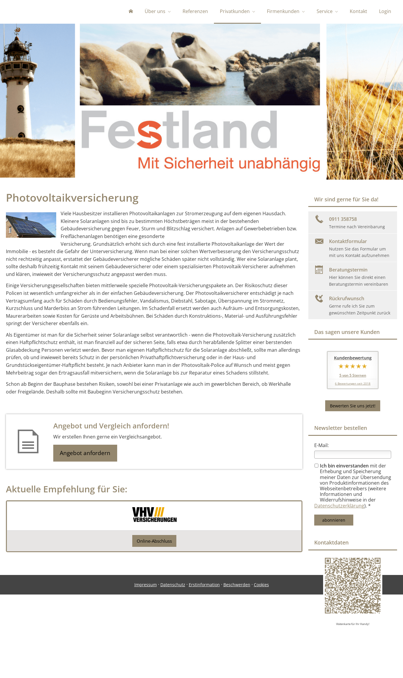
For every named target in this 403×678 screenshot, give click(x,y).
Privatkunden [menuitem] (235, 11)
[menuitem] (131, 12)
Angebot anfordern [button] (86, 454)
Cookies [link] (261, 653)
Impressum (145, 653)
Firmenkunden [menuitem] (283, 11)
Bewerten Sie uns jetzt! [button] (352, 407)
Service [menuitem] (325, 11)
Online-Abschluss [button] (154, 542)
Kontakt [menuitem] (358, 11)
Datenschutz (172, 653)
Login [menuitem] (385, 11)
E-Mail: (321, 446)
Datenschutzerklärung (339, 507)
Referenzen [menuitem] (195, 11)
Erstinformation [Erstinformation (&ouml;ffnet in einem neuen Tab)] (204, 653)
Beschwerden (236, 653)
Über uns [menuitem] (155, 11)
